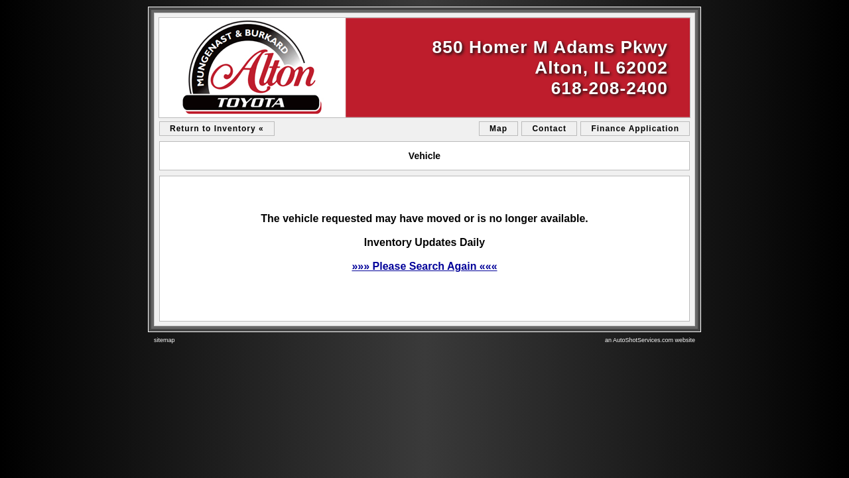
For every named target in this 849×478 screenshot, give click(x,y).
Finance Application (635, 128)
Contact (549, 128)
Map (498, 128)
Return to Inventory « (217, 128)
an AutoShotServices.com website (650, 340)
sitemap (164, 340)
